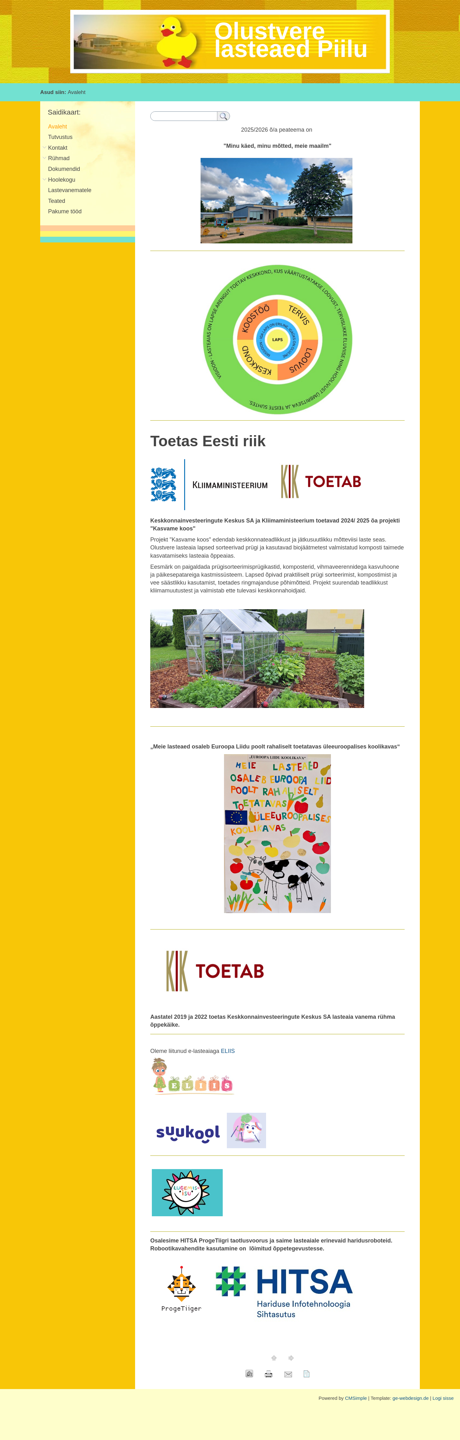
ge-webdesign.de (411, 1398)
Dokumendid (64, 169)
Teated (56, 201)
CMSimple (356, 1398)
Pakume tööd (65, 211)
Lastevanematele (69, 190)
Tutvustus (60, 137)
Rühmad (59, 158)
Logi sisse (443, 1398)
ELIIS (228, 1051)
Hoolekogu (61, 180)
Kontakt (57, 148)
